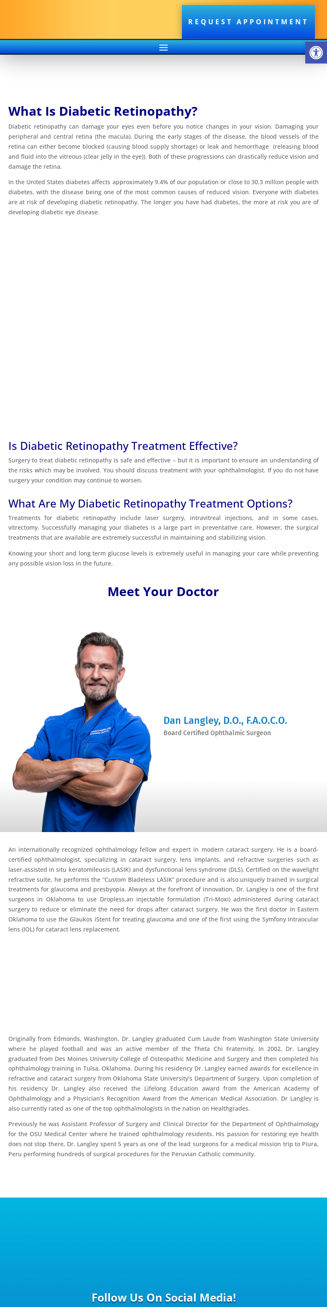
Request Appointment (248, 21)
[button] (316, 52)
